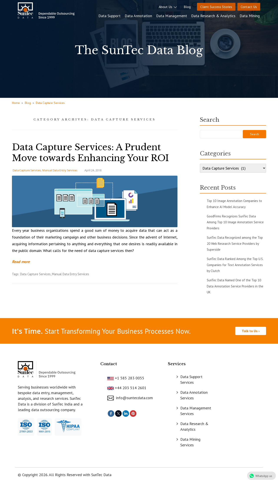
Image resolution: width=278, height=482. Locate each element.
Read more (21, 261)
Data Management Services (195, 410)
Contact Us (249, 7)
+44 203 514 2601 (130, 387)
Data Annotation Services (194, 395)
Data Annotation (138, 15)
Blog (187, 7)
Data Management (172, 15)
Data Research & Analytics (214, 15)
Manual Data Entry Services (59, 170)
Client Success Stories (216, 7)
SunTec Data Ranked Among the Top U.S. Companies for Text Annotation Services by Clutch (235, 265)
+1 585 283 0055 (129, 377)
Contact (108, 364)
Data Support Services (191, 379)
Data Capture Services (50, 103)
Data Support (110, 15)
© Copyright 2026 (33, 474)
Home (16, 103)
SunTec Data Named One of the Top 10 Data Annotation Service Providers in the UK (235, 286)
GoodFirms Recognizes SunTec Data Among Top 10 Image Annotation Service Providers (235, 222)
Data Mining (250, 15)
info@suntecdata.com (130, 397)
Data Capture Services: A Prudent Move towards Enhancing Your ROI (90, 152)
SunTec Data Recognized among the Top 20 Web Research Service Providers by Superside (235, 243)
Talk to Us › (251, 331)
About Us (168, 7)
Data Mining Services (190, 442)
